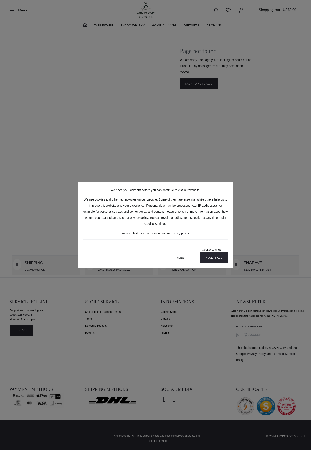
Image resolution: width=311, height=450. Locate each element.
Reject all (180, 258)
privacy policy (180, 233)
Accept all (214, 258)
